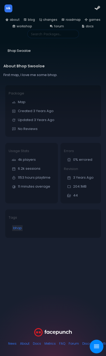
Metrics (50, 343)
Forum (74, 343)
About (24, 343)
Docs (37, 343)
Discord (88, 343)
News (12, 343)
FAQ (62, 343)
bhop (17, 228)
